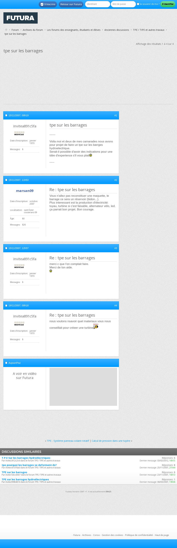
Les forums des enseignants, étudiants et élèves (73, 29)
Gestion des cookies (112, 535)
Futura (76, 535)
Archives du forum (33, 29)
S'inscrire (47, 4)
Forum (15, 29)
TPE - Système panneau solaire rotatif (68, 440)
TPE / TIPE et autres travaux (148, 29)
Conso (96, 535)
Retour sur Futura (71, 4)
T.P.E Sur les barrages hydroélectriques (26, 457)
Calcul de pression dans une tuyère (111, 440)
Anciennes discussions (116, 29)
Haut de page (162, 535)
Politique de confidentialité (139, 535)
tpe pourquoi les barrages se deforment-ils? (29, 465)
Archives (86, 535)
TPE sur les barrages (14, 472)
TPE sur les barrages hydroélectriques (25, 479)
